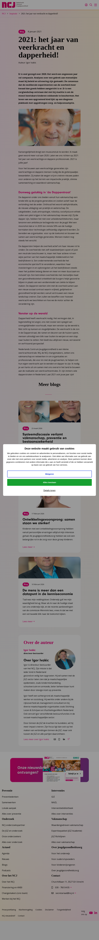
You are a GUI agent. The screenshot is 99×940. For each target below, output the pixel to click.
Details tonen (49, 490)
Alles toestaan (49, 482)
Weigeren (49, 474)
